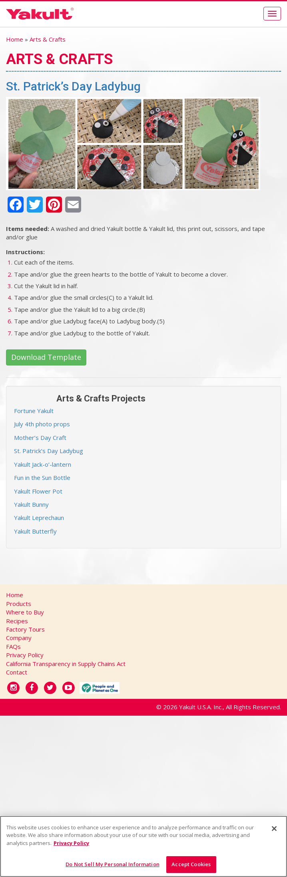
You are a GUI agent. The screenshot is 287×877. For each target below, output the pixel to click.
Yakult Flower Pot (38, 491)
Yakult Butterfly (35, 531)
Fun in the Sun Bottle (42, 478)
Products (18, 604)
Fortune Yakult (34, 411)
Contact (16, 672)
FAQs (13, 646)
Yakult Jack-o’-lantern (42, 464)
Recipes (17, 621)
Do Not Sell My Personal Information (112, 864)
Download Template (46, 357)
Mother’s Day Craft (40, 437)
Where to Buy (25, 612)
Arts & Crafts (48, 39)
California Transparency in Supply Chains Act (66, 664)
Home (14, 39)
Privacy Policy (25, 655)
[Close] (274, 828)
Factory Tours (25, 629)
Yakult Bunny (31, 504)
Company (19, 638)
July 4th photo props (42, 424)
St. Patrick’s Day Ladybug (48, 451)
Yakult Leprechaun (39, 518)
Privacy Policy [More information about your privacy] (71, 843)
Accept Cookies (191, 864)
